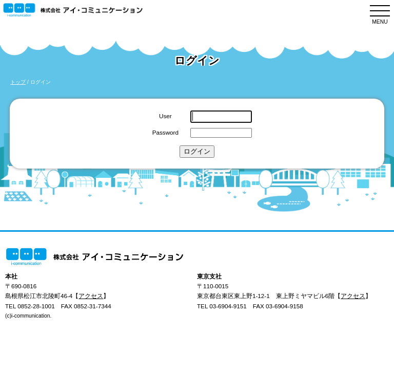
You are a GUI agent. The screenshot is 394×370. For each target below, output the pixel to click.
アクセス (90, 295)
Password (165, 132)
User (165, 116)
